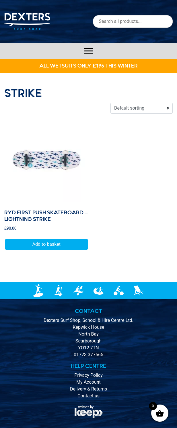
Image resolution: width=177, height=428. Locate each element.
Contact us (88, 396)
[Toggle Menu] (88, 50)
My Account (88, 382)
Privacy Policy (88, 375)
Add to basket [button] (46, 244)
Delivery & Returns (88, 389)
